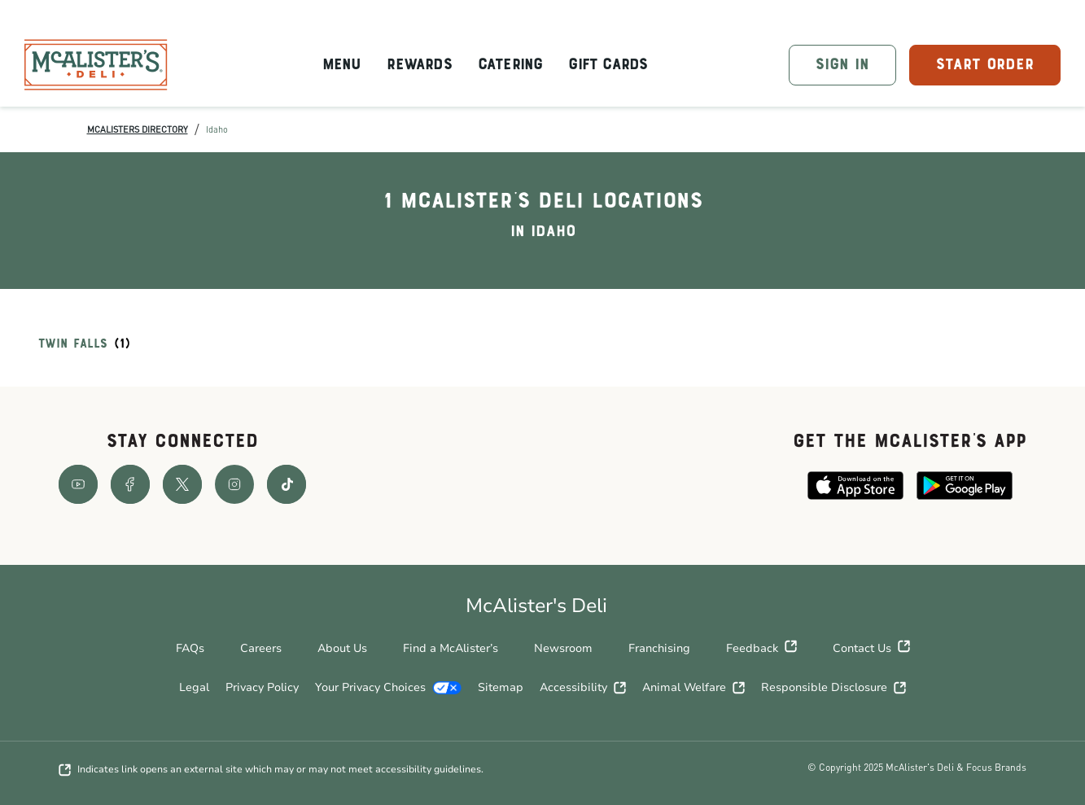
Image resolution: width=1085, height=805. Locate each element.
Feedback (761, 649)
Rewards (419, 65)
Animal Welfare (693, 687)
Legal (194, 687)
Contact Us (871, 649)
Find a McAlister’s (450, 648)
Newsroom (563, 648)
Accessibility (583, 687)
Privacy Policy (262, 687)
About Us (342, 648)
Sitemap (500, 687)
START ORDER (985, 65)
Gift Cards (607, 65)
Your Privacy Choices (388, 687)
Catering (510, 65)
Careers (261, 648)
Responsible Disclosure (833, 687)
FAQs (190, 648)
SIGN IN (842, 65)
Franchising (659, 648)
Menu (341, 65)
